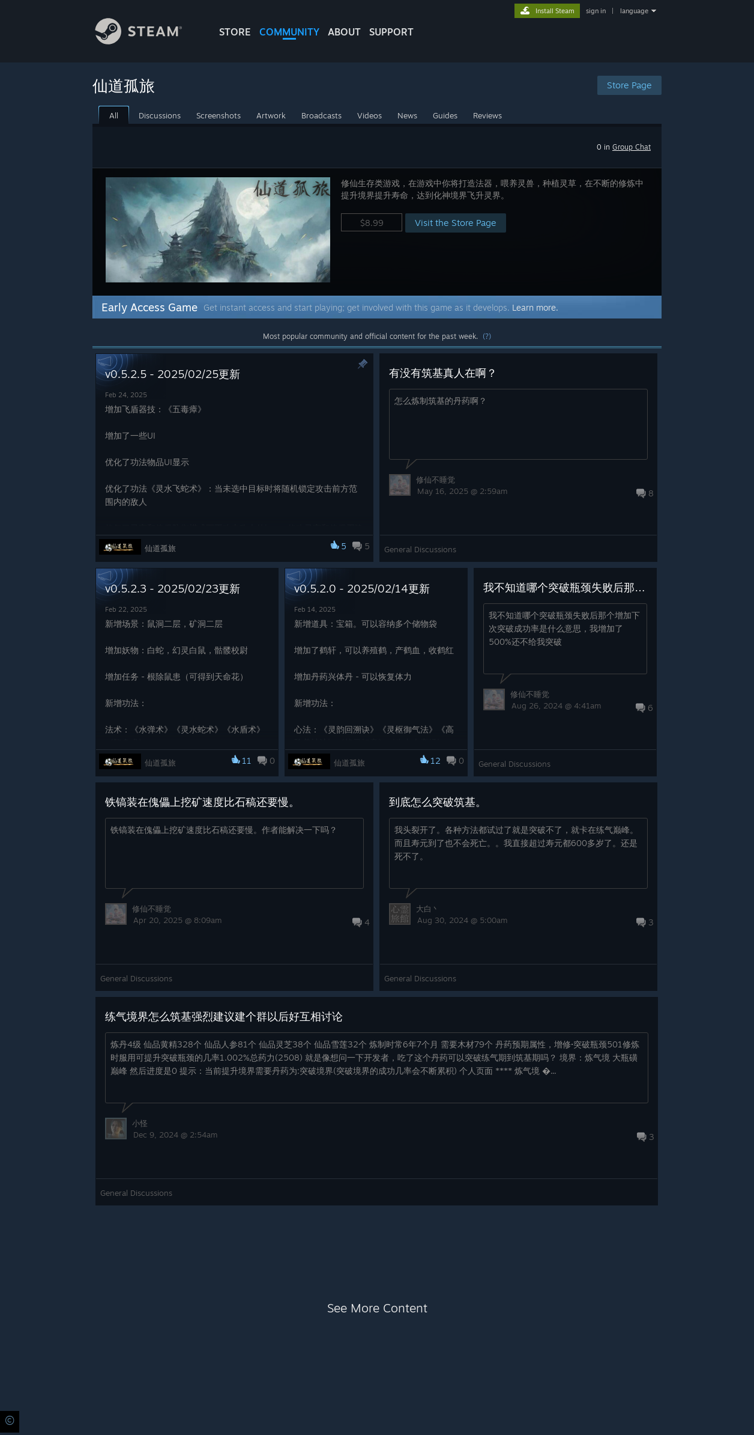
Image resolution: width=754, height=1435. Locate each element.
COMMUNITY (289, 32)
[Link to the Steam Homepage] (148, 41)
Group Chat (631, 146)
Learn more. (535, 307)
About (344, 32)
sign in (596, 11)
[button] (377, 232)
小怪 (140, 1123)
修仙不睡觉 (435, 479)
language (634, 11)
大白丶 (427, 908)
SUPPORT (391, 32)
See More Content (377, 1307)
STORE (235, 32)
